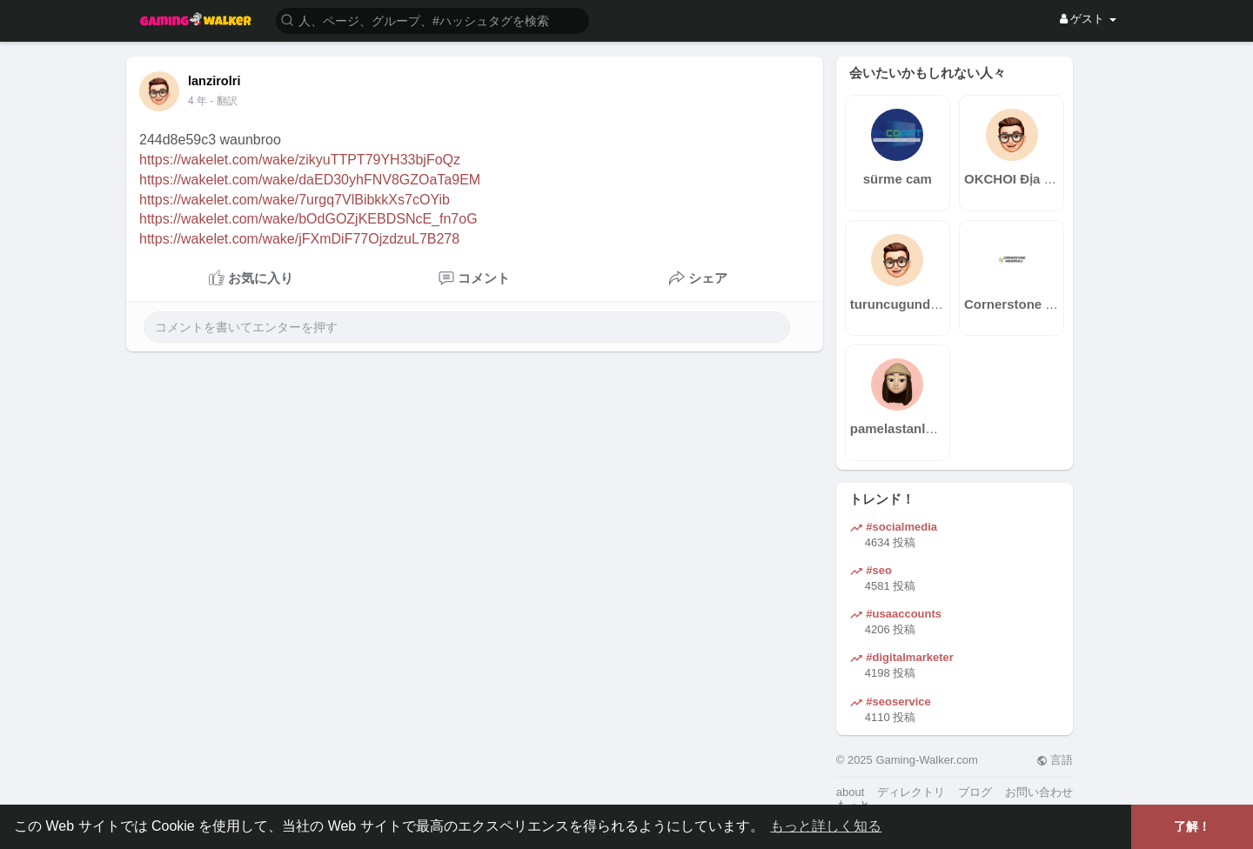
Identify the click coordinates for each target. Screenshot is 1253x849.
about (850, 792)
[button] (432, 19)
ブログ (975, 792)
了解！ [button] (1192, 826)
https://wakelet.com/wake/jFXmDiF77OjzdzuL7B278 (299, 238)
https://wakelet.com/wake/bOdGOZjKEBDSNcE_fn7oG (308, 218)
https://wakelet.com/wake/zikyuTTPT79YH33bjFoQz (299, 159)
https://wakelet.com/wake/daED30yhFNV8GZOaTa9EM (309, 179)
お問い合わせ (1039, 792)
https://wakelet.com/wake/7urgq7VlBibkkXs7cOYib (294, 199)
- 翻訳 (223, 101)
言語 (1055, 759)
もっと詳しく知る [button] (825, 826)
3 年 (197, 101)
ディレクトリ (911, 792)
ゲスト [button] (1088, 18)
